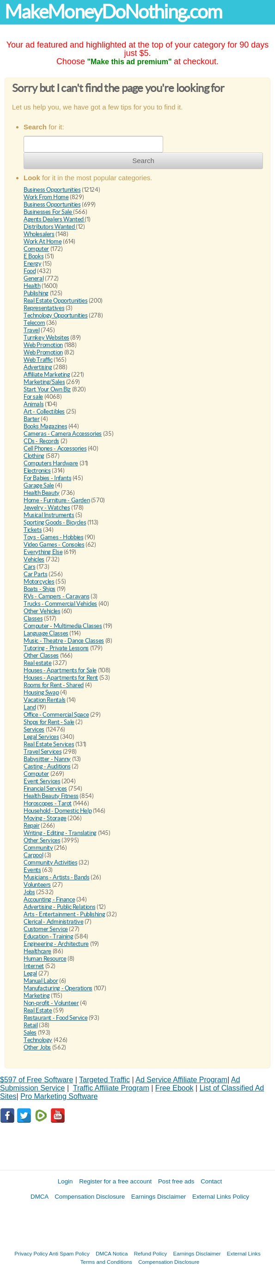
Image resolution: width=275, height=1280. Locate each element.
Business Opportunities (52, 189)
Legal (30, 973)
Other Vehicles (42, 611)
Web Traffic (38, 359)
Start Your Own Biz (47, 389)
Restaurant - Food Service (55, 1017)
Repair (32, 825)
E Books (33, 256)
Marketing (37, 995)
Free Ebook (174, 1088)
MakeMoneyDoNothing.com (113, 11)
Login (65, 1181)
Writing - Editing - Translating (60, 832)
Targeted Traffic (104, 1080)
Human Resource (45, 958)
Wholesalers (39, 234)
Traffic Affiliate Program (111, 1088)
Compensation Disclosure (90, 1196)
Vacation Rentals (45, 699)
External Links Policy (220, 1196)
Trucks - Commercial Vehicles (60, 603)
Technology (38, 1039)
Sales (30, 1032)
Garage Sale (39, 485)
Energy (33, 263)
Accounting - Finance (49, 899)
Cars (29, 566)
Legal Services (41, 736)
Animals (33, 404)
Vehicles (34, 559)
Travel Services (42, 751)
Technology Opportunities (56, 315)
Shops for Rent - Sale (49, 722)
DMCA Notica (112, 1253)
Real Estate (38, 1010)
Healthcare (37, 951)
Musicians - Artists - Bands (56, 877)
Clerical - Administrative (53, 921)
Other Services (42, 840)
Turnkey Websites (46, 337)
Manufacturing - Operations (58, 988)
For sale (33, 396)
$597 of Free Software (36, 1080)
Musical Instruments (49, 515)
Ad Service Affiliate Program (181, 1080)
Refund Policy (150, 1253)
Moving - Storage (45, 818)
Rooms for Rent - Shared (54, 685)
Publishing (36, 293)
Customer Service (46, 929)
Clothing (34, 455)
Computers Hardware (51, 463)
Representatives (44, 308)
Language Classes (46, 633)
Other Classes (41, 655)
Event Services (42, 781)
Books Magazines (45, 426)
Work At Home (42, 241)
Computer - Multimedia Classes (63, 625)
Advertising (38, 367)
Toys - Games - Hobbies (53, 537)
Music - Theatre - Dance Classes (64, 640)
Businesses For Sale (48, 211)
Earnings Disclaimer (158, 1196)
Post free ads (176, 1181)
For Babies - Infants (47, 478)
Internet (34, 966)
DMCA (40, 1196)
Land (30, 707)
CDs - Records (41, 441)
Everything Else (43, 552)
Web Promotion (43, 344)
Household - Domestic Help (58, 810)
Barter (32, 418)
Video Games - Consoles (54, 544)
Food (30, 271)
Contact (211, 1181)
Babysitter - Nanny (47, 759)
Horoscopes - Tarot (48, 803)
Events (32, 869)
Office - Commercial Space (56, 714)
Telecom (34, 322)
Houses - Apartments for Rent (61, 677)
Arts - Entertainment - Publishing (64, 914)
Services (34, 729)
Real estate (38, 662)
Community (38, 847)
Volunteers (37, 884)
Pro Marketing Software (59, 1096)
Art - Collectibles (44, 411)
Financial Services (45, 788)
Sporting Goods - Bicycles (55, 522)
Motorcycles (39, 581)
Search (143, 161)
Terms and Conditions (106, 1262)
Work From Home (46, 197)
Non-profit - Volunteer (51, 1003)
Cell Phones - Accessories (55, 448)
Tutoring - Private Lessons (56, 648)
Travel (32, 330)
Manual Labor (41, 980)
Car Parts (36, 574)
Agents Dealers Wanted (54, 219)
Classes (33, 618)
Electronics (37, 470)
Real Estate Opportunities (55, 300)
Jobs (29, 892)
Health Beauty (42, 492)
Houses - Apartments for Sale (60, 670)
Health (32, 285)
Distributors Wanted (50, 226)
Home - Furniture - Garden (57, 500)
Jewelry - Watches (47, 507)
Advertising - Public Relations (59, 906)
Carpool (33, 855)
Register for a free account (115, 1181)
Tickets (33, 529)
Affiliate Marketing (47, 374)
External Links (244, 1253)
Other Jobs (37, 1047)
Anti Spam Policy (69, 1253)
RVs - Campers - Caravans (57, 596)
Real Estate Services (49, 744)
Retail (31, 1025)
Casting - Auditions (47, 766)
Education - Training (48, 936)
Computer (36, 248)
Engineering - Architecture (56, 943)
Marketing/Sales (44, 381)
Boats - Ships (39, 588)
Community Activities (50, 862)
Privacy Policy (31, 1253)
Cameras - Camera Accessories (63, 433)
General (33, 278)
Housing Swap (41, 692)
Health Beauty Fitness (51, 795)
